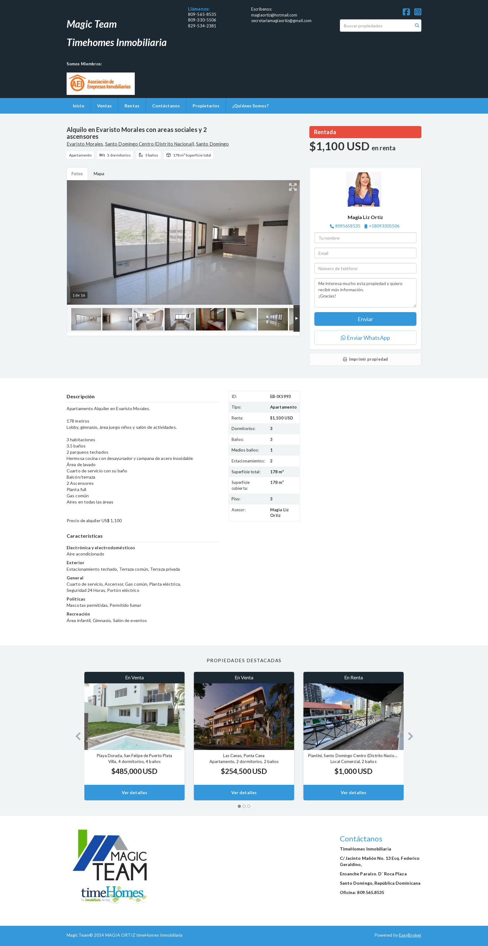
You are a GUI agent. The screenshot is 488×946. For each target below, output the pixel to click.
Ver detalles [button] (134, 792)
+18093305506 (384, 225)
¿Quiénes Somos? (250, 105)
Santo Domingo (212, 144)
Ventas (104, 105)
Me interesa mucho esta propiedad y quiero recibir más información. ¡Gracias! (365, 292)
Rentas (131, 105)
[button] (75, 736)
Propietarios (206, 105)
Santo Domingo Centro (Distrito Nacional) (149, 144)
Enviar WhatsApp (365, 337)
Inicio (78, 105)
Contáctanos (166, 105)
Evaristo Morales (85, 144)
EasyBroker (410, 935)
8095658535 (347, 225)
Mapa (99, 173)
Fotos (77, 173)
